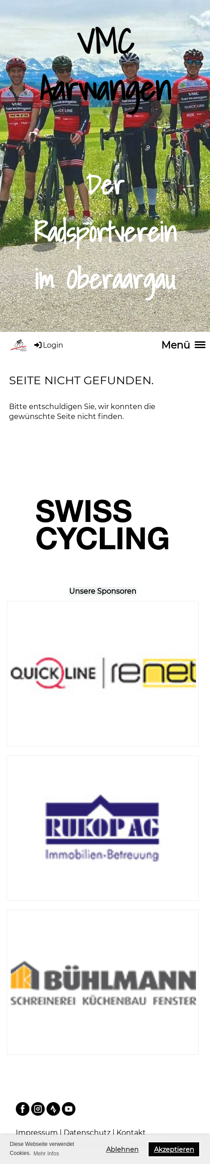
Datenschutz (88, 1132)
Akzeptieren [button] (174, 1149)
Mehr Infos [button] (46, 1153)
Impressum (38, 1132)
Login (48, 345)
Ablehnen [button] (122, 1149)
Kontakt (131, 1132)
